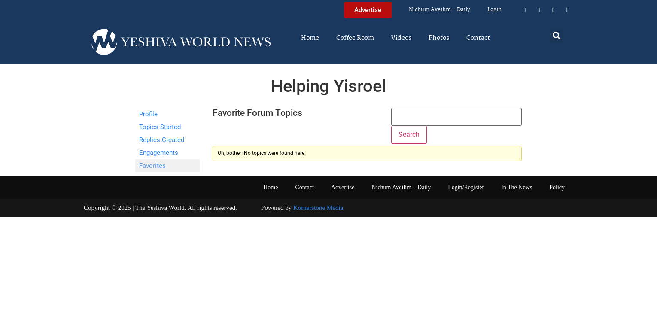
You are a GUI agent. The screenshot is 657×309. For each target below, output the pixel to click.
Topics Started (160, 127)
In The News (516, 187)
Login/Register (466, 187)
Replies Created (161, 140)
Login (494, 9)
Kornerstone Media (318, 207)
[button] (557, 35)
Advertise (342, 187)
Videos (401, 38)
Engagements (158, 153)
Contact (478, 38)
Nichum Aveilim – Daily (439, 9)
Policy (557, 187)
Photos (439, 38)
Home (310, 38)
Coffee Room (355, 38)
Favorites (152, 166)
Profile (148, 114)
